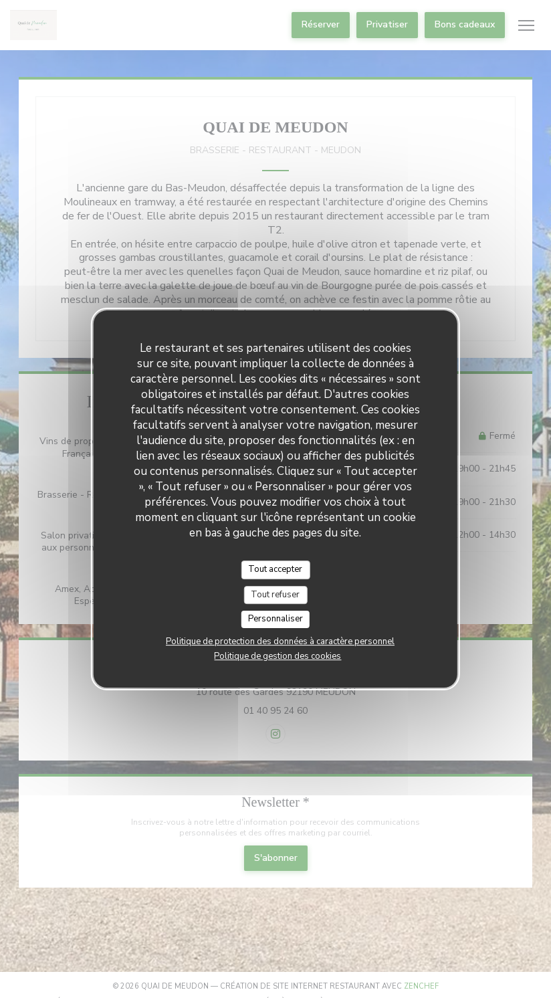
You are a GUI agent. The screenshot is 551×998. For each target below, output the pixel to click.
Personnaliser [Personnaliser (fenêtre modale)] (275, 619)
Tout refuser (275, 595)
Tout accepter (275, 569)
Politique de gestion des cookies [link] (277, 656)
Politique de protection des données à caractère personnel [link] (280, 641)
